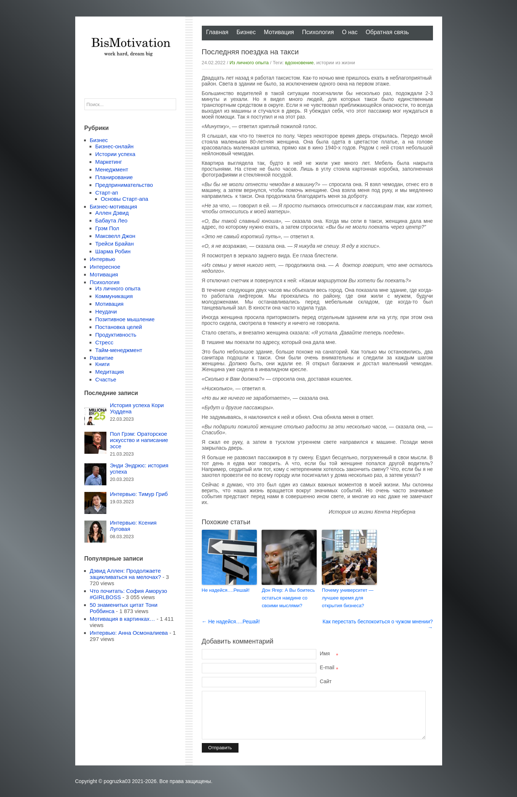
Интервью (103, 259)
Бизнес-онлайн (114, 146)
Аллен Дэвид (112, 213)
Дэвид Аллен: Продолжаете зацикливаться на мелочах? (125, 574)
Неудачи (106, 311)
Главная (217, 32)
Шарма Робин (113, 251)
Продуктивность (115, 335)
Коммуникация (114, 296)
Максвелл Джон (115, 236)
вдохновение (299, 62)
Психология (318, 32)
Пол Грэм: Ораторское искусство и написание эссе (139, 440)
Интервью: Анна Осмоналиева (129, 633)
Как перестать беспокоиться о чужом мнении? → (378, 624)
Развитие (102, 358)
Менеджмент (111, 169)
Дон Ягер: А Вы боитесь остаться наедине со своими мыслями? (288, 597)
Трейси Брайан (114, 243)
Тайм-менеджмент (118, 350)
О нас (350, 32)
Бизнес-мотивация (113, 206)
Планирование (114, 177)
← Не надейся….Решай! (231, 621)
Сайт (326, 681)
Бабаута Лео (111, 220)
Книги (102, 364)
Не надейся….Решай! (226, 590)
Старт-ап (106, 192)
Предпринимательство (124, 185)
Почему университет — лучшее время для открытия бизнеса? (348, 597)
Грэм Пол (107, 228)
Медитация (109, 372)
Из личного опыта (249, 62)
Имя (329, 653)
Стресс (104, 342)
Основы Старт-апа (124, 199)
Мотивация (279, 32)
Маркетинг (108, 162)
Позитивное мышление (125, 319)
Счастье (105, 379)
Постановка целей (118, 327)
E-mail (329, 667)
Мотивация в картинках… (122, 619)
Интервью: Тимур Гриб (139, 494)
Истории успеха (115, 154)
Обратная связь (387, 32)
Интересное (105, 267)
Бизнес (246, 32)
